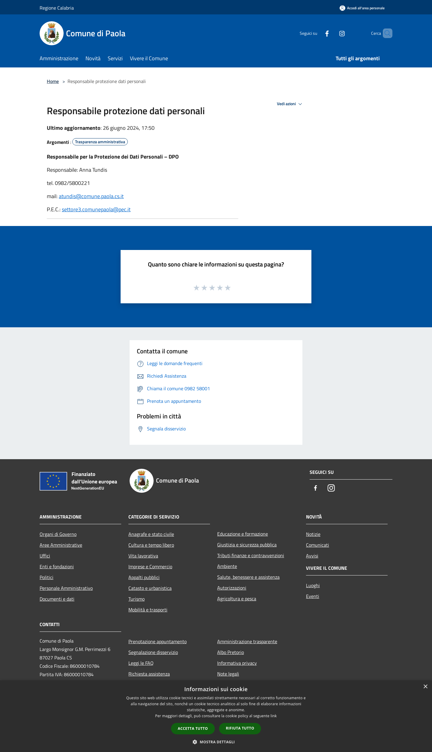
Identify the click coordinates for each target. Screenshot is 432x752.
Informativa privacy (237, 663)
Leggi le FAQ (141, 663)
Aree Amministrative (61, 544)
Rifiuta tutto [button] (240, 728)
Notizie (313, 534)
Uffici (45, 555)
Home (53, 81)
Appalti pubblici (144, 577)
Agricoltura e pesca (236, 598)
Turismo (136, 598)
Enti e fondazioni (57, 566)
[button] (216, 742)
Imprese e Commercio (150, 566)
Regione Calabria (57, 7)
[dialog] (216, 716)
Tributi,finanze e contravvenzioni (250, 555)
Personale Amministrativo (66, 588)
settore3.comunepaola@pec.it (96, 209)
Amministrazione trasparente (247, 641)
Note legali (228, 673)
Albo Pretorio (230, 652)
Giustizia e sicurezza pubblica (247, 544)
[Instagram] (332, 33)
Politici (46, 577)
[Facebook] (317, 33)
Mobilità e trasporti (147, 609)
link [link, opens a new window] (274, 715)
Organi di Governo (58, 534)
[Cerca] (385, 33)
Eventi (312, 596)
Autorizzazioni (231, 587)
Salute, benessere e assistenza (248, 577)
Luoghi (313, 585)
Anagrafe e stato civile (151, 534)
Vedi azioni (290, 104)
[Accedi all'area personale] (362, 8)
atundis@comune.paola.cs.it (91, 196)
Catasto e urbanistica (150, 588)
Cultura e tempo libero (151, 544)
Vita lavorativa (143, 555)
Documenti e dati (57, 598)
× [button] (425, 687)
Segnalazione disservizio (153, 652)
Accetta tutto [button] (193, 728)
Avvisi (312, 555)
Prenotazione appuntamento (157, 641)
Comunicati (317, 544)
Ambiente (227, 566)
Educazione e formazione (242, 533)
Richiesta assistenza (149, 673)
